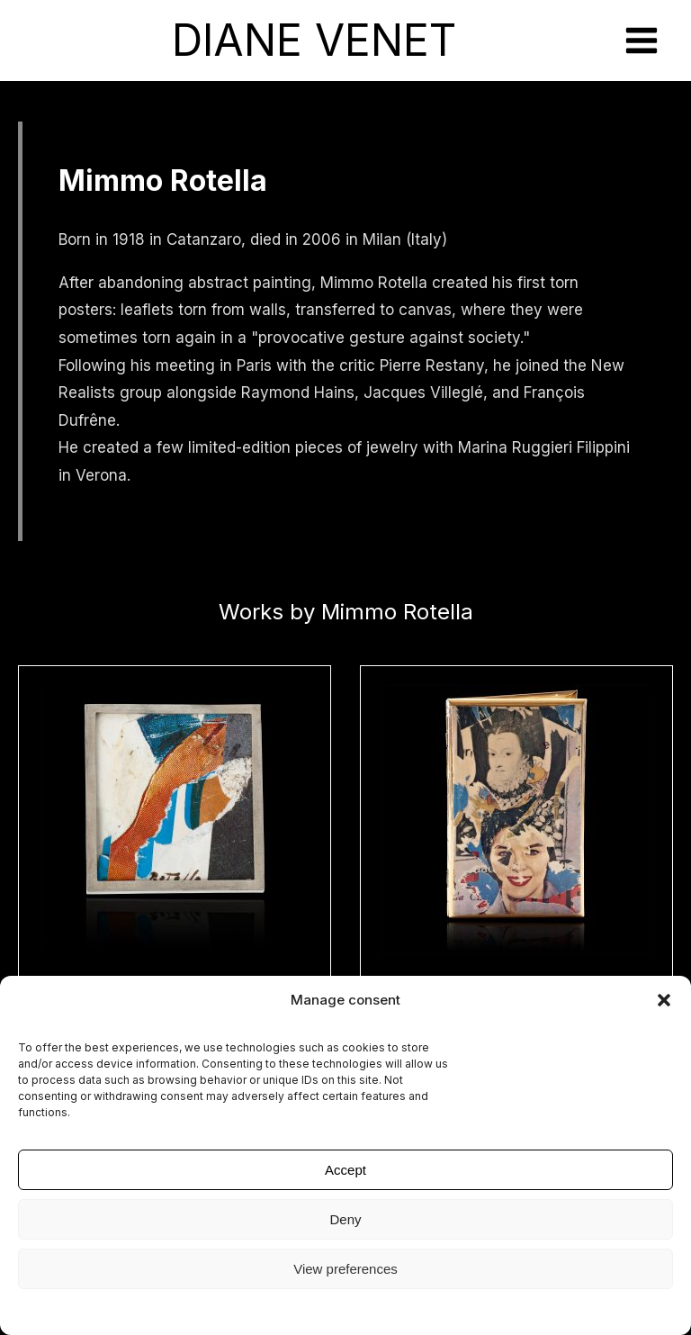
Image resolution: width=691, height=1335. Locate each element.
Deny (345, 1219)
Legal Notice (346, 1310)
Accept (345, 1169)
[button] (664, 1000)
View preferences (345, 1268)
